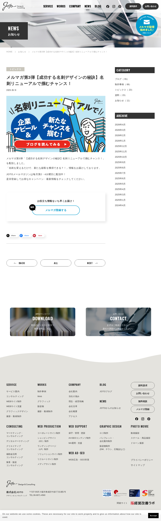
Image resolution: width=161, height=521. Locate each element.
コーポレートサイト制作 (49, 433)
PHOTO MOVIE (140, 426)
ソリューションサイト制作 (50, 454)
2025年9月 (120, 162)
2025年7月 (120, 173)
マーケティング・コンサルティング (14, 434)
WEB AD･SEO (77, 453)
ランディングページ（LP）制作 (47, 448)
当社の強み (74, 396)
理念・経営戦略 (76, 401)
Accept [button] (153, 516)
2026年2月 (120, 135)
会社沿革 (73, 406)
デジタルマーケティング (17, 441)
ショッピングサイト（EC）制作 (47, 439)
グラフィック (44, 401)
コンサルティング (15, 396)
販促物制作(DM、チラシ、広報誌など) (112, 448)
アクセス (73, 416)
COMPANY (75, 6)
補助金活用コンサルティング (14, 456)
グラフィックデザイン (17, 411)
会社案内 (73, 391)
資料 (121, 95)
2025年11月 (121, 151)
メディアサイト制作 (47, 464)
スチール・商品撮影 (140, 438)
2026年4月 (120, 124)
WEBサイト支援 (13, 406)
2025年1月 (120, 200)
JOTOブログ (106, 391)
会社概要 (73, 411)
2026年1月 (120, 140)
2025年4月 (120, 189)
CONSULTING (14, 426)
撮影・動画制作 (14, 416)
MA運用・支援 (75, 443)
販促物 (41, 406)
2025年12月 (121, 146)
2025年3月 (120, 194)
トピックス (124, 89)
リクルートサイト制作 (48, 459)
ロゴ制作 (104, 433)
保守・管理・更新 (77, 433)
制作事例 (123, 84)
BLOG (98, 6)
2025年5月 (120, 184)
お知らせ (22, 52)
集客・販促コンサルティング (14, 464)
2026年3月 (120, 130)
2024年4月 (120, 205)
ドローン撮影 (137, 443)
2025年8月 (120, 167)
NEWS (88, 6)
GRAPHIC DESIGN (110, 426)
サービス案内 (12, 391)
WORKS (61, 6)
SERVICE (48, 6)
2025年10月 (121, 157)
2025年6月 (120, 178)
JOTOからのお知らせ (110, 408)
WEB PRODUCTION (49, 426)
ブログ (122, 79)
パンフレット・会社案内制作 (107, 439)
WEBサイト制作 (13, 401)
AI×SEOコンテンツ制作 (80, 438)
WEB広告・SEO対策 (79, 460)
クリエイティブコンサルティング (14, 448)
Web (40, 396)
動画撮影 (135, 433)
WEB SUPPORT (78, 426)
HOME (9, 52)
